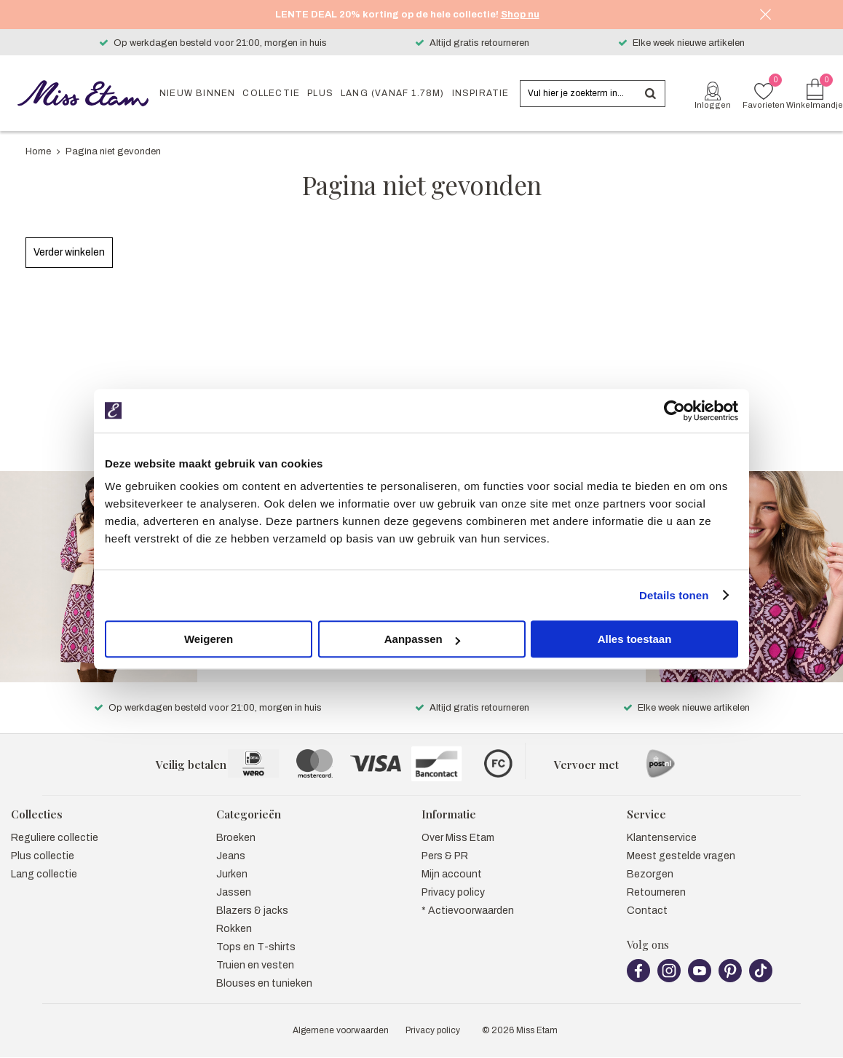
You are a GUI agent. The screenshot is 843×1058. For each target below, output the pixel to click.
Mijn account (452, 858)
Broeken (236, 821)
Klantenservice (662, 821)
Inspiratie (481, 93)
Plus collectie (42, 839)
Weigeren (208, 639)
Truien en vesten (255, 949)
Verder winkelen (69, 252)
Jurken (232, 858)
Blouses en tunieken (264, 967)
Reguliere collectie (54, 821)
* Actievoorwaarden (468, 894)
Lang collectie (44, 858)
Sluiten (765, 14)
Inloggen (712, 104)
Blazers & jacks (252, 894)
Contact (647, 894)
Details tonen (673, 595)
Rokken (234, 912)
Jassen (233, 876)
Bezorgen (650, 858)
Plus (320, 93)
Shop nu (520, 14)
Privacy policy (453, 876)
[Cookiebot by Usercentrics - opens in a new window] (674, 411)
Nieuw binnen (197, 93)
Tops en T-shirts (256, 930)
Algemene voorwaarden (341, 1014)
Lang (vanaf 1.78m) (393, 93)
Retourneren (656, 876)
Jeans (230, 839)
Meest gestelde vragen (681, 839)
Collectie (271, 93)
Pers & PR (445, 839)
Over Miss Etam (458, 821)
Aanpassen (422, 639)
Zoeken (650, 93)
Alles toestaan (635, 639)
